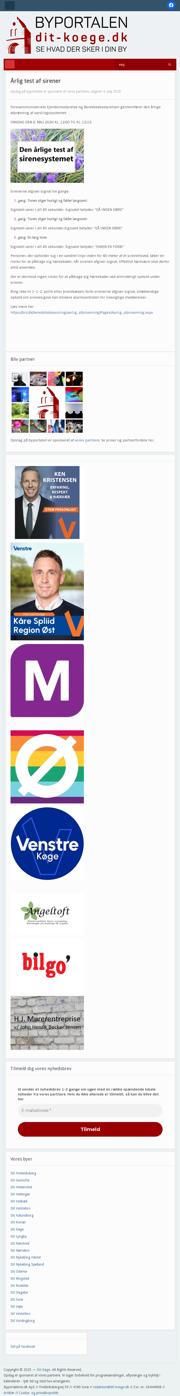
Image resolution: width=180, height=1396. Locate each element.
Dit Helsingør (20, 1194)
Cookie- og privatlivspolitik (38, 1393)
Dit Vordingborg (23, 1321)
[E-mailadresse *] (90, 1110)
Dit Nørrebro (20, 1250)
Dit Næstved (20, 1243)
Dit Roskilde (19, 1286)
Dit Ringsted (20, 1278)
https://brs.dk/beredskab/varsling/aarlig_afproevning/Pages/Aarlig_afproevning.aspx (82, 312)
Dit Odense (19, 1271)
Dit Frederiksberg (23, 1173)
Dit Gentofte (20, 1180)
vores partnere (87, 440)
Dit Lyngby (19, 1236)
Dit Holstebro (21, 1208)
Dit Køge (17, 1229)
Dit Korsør (18, 1222)
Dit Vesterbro (20, 1314)
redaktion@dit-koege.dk (111, 1387)
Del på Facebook (23, 1346)
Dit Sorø (17, 1299)
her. (151, 440)
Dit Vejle (17, 1306)
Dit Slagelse (19, 1292)
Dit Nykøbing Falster (26, 1257)
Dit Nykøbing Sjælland (27, 1264)
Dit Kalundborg (22, 1215)
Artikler (9, 1393)
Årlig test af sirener (36, 81)
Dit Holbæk (19, 1201)
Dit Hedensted (21, 1187)
